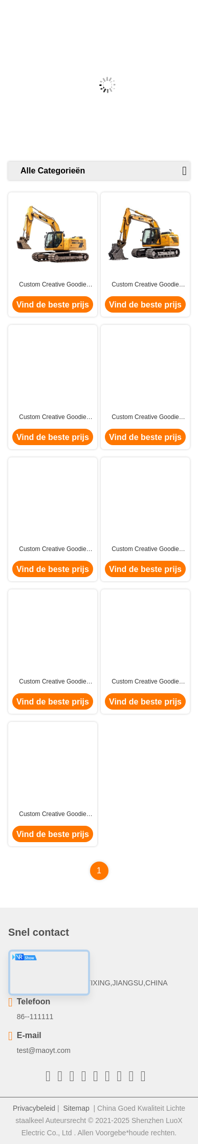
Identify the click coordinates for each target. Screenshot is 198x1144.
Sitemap (76, 1108)
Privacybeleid (34, 1108)
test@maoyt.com (44, 1050)
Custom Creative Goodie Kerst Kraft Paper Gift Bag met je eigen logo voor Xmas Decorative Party (53, 285)
